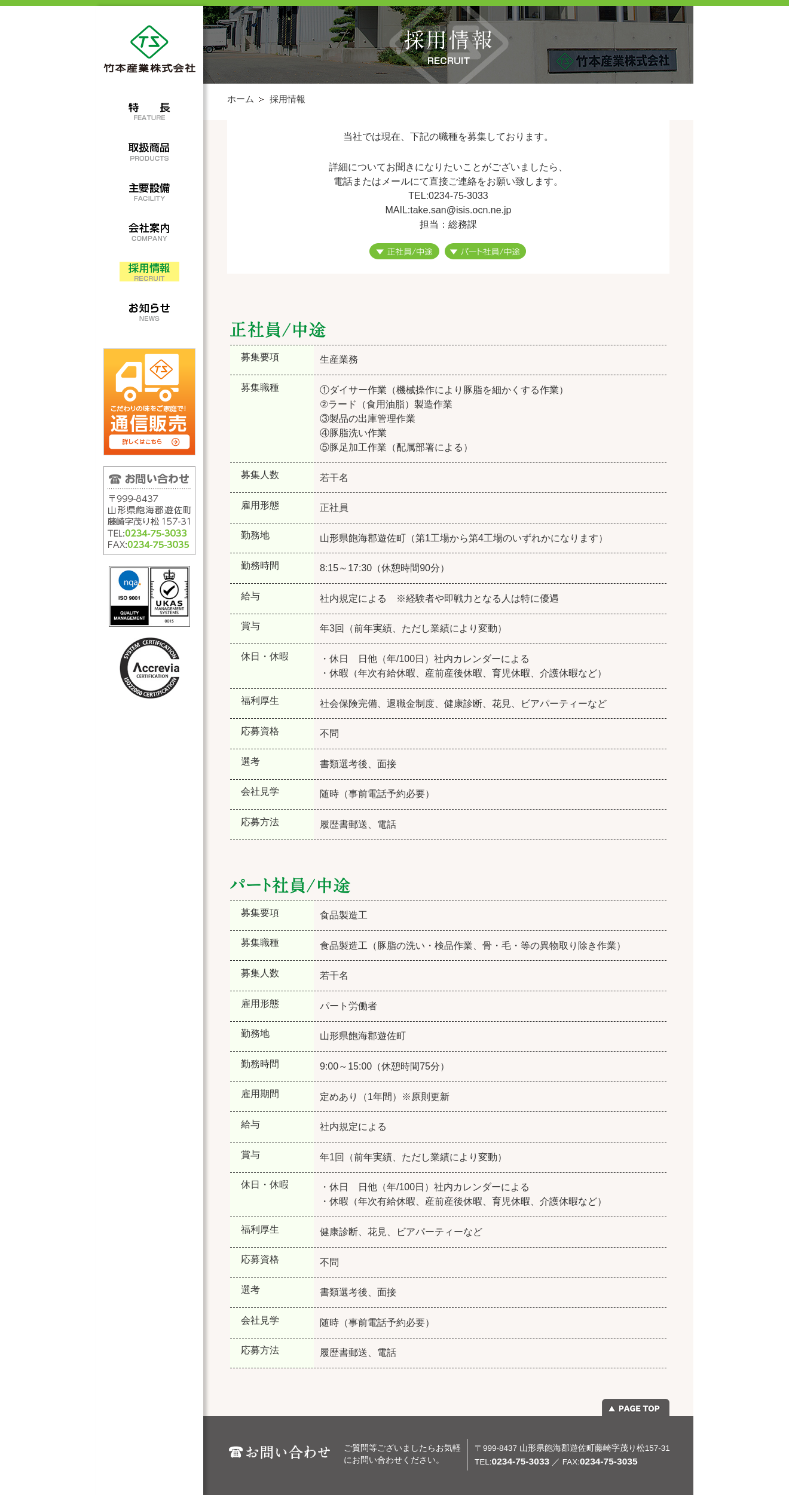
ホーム (240, 99)
